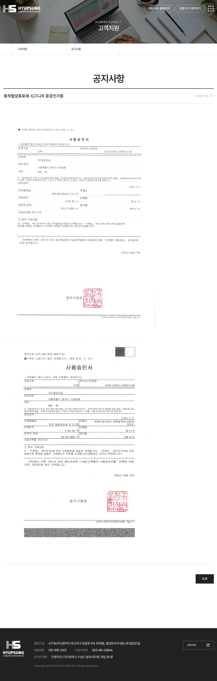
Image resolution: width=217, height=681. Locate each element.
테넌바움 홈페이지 (159, 8)
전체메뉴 (211, 8)
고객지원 (22, 49)
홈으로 (6, 49)
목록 (204, 579)
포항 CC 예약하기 (190, 8)
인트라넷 (191, 645)
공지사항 (76, 49)
